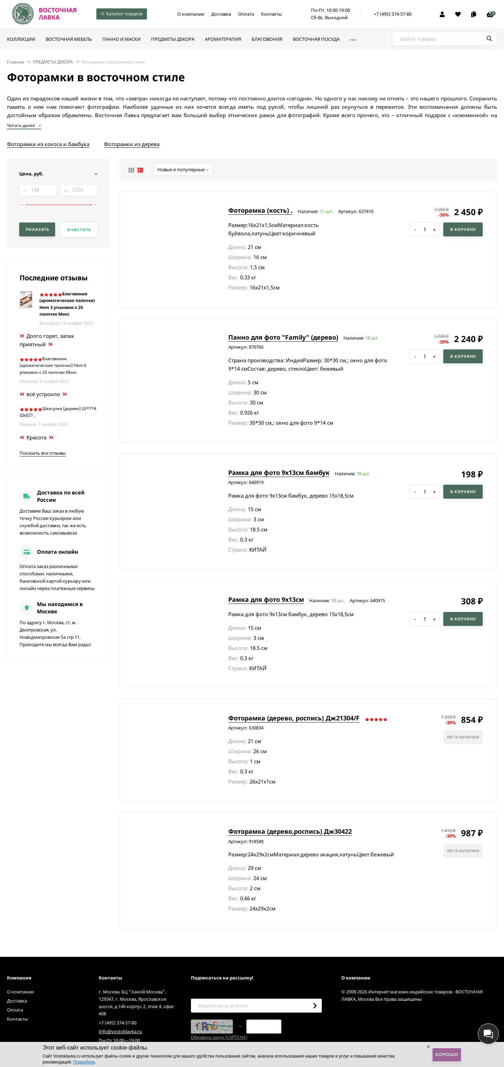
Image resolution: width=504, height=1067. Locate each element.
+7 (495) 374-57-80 (393, 14)
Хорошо (446, 1054)
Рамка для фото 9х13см (266, 599)
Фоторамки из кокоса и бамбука (48, 144)
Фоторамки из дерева (132, 144)
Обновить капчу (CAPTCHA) (219, 1037)
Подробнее (84, 1062)
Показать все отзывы (43, 453)
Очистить (79, 229)
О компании (190, 14)
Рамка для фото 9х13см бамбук (278, 472)
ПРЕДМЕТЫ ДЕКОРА (53, 62)
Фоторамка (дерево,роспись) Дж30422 (290, 831)
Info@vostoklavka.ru (120, 1031)
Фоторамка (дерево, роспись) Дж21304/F (294, 718)
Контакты (271, 14)
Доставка (221, 14)
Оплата (246, 14)
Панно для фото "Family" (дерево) (283, 337)
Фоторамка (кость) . (260, 210)
